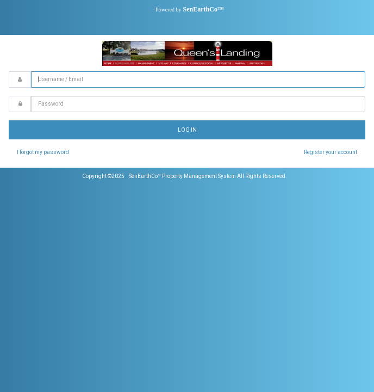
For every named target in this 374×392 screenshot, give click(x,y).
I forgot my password (43, 152)
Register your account (330, 152)
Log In (187, 130)
